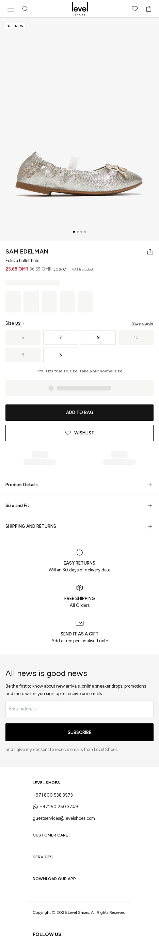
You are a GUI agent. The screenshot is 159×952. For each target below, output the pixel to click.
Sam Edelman (27, 251)
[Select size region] (15, 323)
